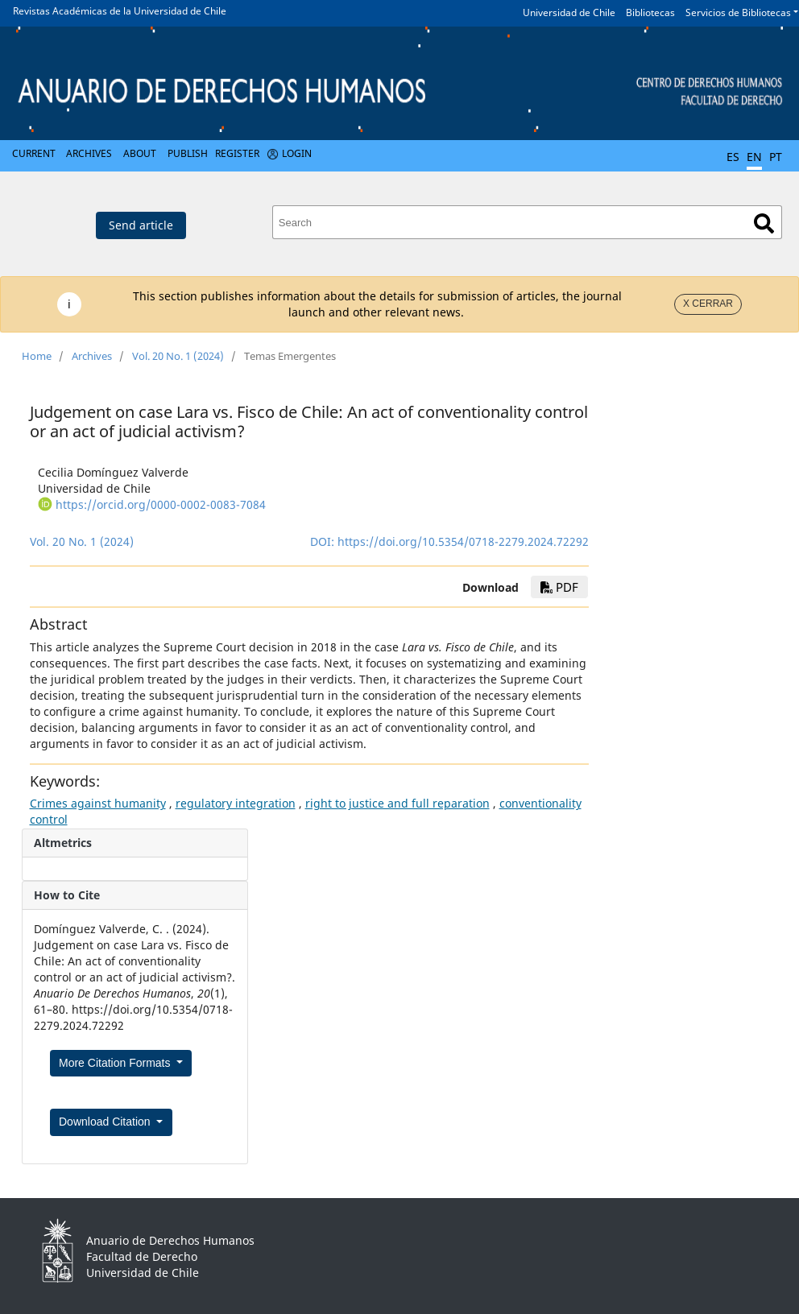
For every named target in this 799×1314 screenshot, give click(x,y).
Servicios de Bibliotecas (738, 12)
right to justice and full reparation (397, 803)
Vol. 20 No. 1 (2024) (178, 356)
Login (297, 153)
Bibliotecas (650, 12)
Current (34, 153)
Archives (89, 153)
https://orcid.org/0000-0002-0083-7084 (161, 504)
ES (733, 156)
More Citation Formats (116, 1062)
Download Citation (106, 1121)
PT (775, 156)
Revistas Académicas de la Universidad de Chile (119, 11)
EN (754, 156)
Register (237, 153)
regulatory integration (236, 803)
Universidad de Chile (569, 12)
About (139, 153)
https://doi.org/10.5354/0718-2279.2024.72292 (463, 541)
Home (37, 356)
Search (764, 223)
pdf (559, 587)
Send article (141, 225)
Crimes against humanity (98, 803)
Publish (188, 153)
